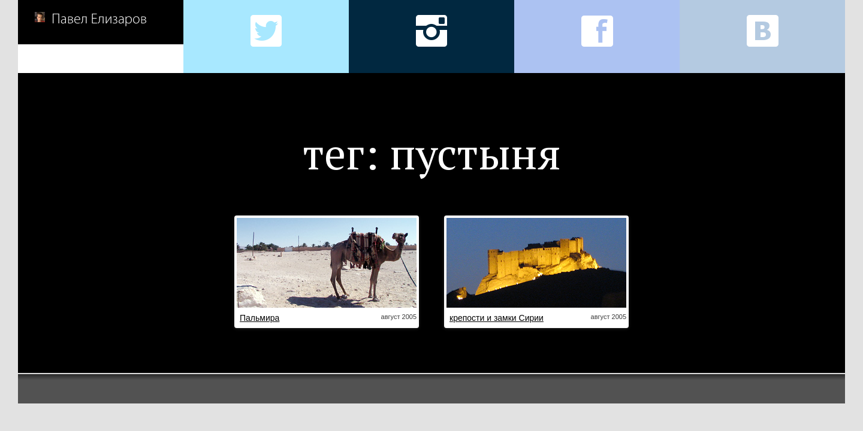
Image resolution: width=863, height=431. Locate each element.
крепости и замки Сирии (496, 318)
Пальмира (259, 318)
